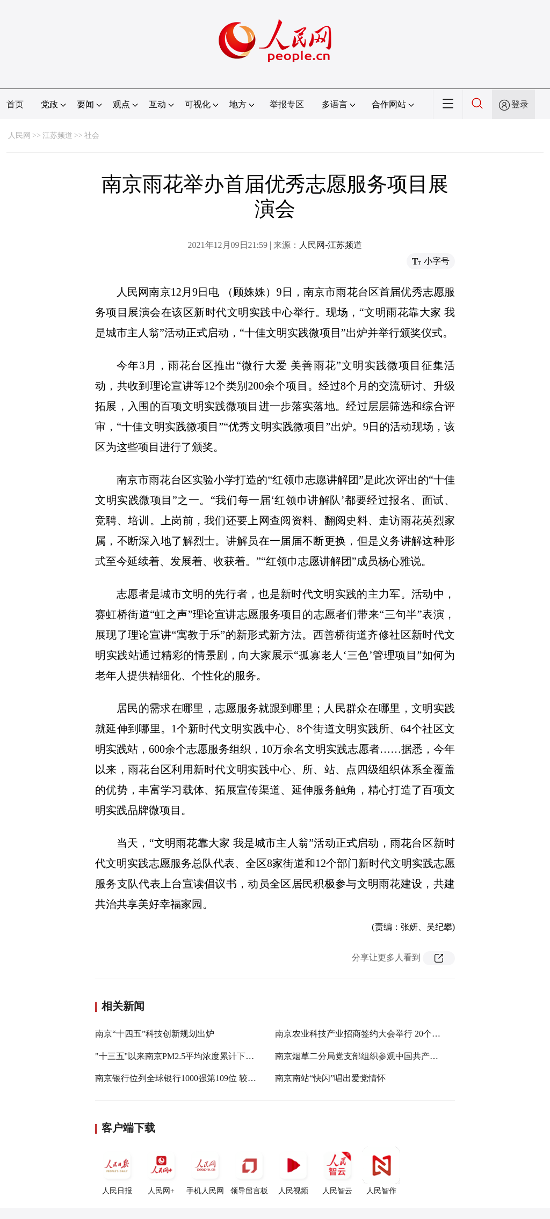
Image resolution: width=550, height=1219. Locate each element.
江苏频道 (57, 135)
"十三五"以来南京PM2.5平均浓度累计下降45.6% (186, 1056)
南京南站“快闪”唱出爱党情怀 (330, 1078)
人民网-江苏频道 (330, 244)
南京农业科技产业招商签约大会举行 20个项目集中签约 (379, 1033)
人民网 (19, 135)
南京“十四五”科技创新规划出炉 (154, 1033)
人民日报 (117, 1171)
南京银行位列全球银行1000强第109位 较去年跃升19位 (197, 1078)
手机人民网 (205, 1171)
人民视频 (293, 1171)
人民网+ (161, 1171)
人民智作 (381, 1171)
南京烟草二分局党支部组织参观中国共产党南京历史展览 (382, 1056)
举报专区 (287, 104)
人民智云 (337, 1171)
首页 (15, 104)
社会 (91, 135)
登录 (520, 104)
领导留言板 (249, 1171)
